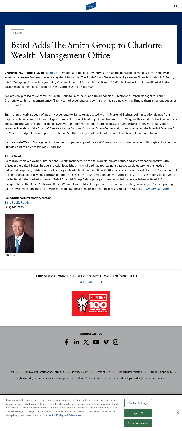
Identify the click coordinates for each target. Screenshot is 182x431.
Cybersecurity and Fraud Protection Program (43, 378)
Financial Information (130, 372)
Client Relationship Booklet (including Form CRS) (137, 378)
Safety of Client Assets (89, 378)
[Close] (178, 412)
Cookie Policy (55, 415)
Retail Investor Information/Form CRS (43, 372)
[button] (6, 6)
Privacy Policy (80, 372)
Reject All (138, 413)
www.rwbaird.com (157, 188)
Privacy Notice (76, 415)
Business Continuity (161, 372)
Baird (49, 73)
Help (11, 372)
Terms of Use (102, 372)
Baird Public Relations (19, 202)
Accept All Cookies (138, 422)
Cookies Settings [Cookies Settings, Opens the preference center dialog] (138, 403)
